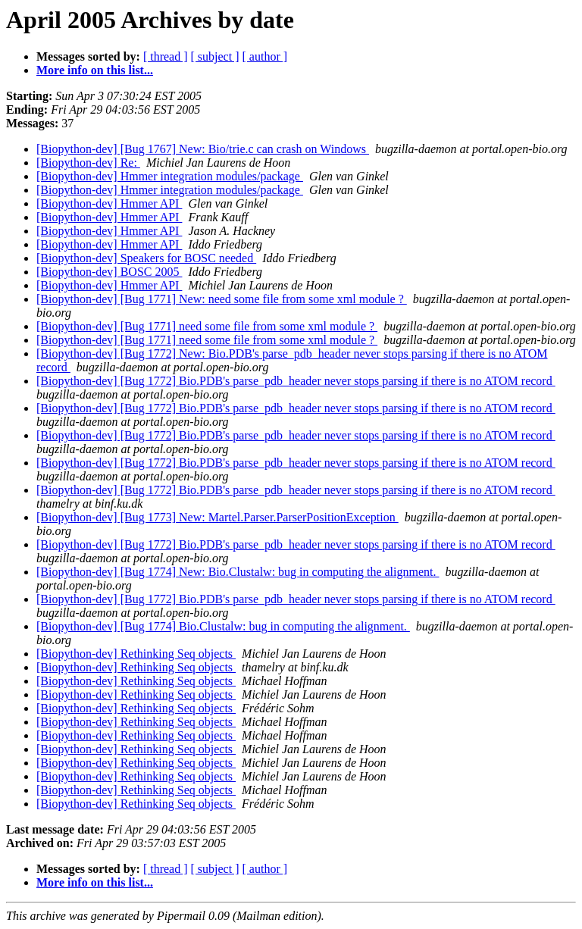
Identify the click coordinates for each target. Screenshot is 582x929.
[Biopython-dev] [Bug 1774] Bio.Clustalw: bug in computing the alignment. (223, 626)
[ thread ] (165, 56)
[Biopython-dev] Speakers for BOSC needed (146, 258)
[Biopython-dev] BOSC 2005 (109, 271)
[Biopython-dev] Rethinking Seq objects (136, 653)
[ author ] (265, 56)
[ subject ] (215, 56)
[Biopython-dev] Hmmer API (109, 203)
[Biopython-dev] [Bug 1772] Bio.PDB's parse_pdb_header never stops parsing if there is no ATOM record (295, 380)
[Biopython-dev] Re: (88, 162)
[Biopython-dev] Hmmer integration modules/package (169, 176)
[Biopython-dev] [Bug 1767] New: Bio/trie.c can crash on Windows (202, 148)
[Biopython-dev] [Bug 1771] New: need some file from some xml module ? (221, 298)
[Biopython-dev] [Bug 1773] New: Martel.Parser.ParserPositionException (217, 517)
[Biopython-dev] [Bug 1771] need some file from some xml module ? (206, 326)
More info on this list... (94, 70)
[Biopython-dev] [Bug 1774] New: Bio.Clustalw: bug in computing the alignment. (238, 571)
